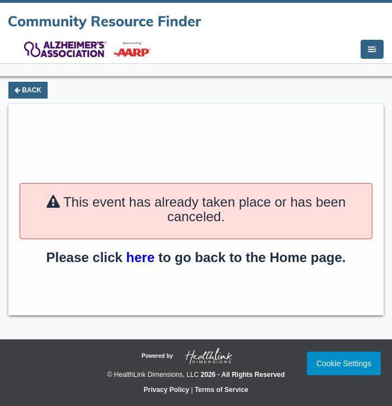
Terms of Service (222, 390)
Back (28, 90)
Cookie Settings (343, 363)
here (140, 257)
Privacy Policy (166, 390)
